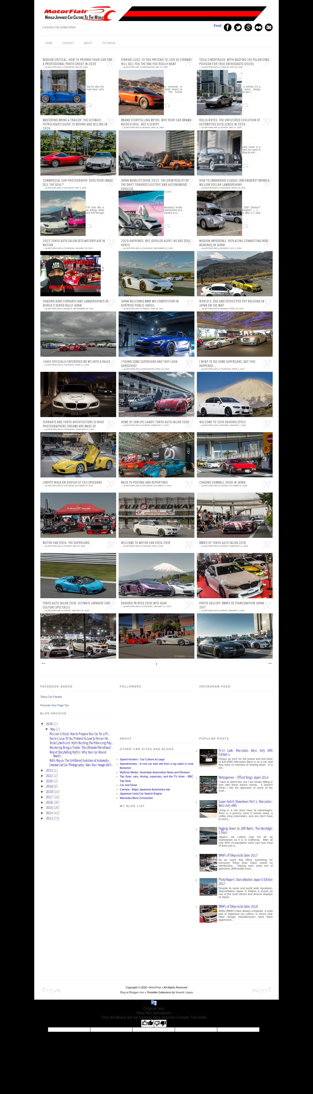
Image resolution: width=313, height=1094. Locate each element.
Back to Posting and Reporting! (144, 482)
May (52, 729)
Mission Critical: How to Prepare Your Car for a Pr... (80, 734)
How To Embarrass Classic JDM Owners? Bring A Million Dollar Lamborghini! (234, 182)
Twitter (238, 27)
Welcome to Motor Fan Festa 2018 (145, 543)
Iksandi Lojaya (184, 992)
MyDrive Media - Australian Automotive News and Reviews (155, 772)
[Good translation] (147, 1023)
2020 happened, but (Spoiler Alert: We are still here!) (156, 243)
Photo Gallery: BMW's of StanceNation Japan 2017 (231, 605)
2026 (49, 724)
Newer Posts (43, 663)
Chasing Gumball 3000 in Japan (222, 482)
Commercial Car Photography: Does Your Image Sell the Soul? (78, 182)
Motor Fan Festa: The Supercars (66, 543)
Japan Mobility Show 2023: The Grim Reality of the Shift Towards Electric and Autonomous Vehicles (155, 184)
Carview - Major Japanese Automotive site (145, 789)
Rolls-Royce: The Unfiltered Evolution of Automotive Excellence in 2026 (229, 122)
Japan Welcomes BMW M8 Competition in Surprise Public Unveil (150, 303)
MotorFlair (155, 987)
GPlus (248, 27)
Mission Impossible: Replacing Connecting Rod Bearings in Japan (233, 243)
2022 (49, 776)
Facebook (228, 27)
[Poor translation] (160, 1023)
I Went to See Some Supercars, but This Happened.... (227, 364)
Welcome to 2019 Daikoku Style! (222, 422)
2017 (49, 797)
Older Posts (269, 663)
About (88, 43)
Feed (217, 25)
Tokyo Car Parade (51, 696)
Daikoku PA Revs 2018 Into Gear (144, 603)
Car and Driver (128, 785)
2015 (49, 807)
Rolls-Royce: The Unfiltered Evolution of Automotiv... (80, 760)
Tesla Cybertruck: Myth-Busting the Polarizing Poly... (81, 743)
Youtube (258, 27)
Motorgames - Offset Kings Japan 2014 (243, 777)
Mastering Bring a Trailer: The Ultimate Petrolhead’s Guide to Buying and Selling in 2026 (75, 124)
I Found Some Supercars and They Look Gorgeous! (149, 364)
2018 (49, 792)
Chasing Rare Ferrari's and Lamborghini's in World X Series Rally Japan (75, 303)
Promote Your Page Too (54, 705)
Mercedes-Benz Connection (136, 797)
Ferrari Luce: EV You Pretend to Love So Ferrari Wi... (80, 738)
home (49, 43)
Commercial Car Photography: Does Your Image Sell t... (81, 765)
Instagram (269, 27)
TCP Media (108, 43)
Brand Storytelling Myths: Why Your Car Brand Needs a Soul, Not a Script (156, 122)
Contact (68, 43)
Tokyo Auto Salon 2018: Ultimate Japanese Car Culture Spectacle (76, 605)
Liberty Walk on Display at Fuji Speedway (72, 482)
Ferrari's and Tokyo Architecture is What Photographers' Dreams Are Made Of (73, 424)
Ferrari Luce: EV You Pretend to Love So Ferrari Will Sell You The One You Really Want (156, 62)
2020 (49, 781)
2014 (49, 813)
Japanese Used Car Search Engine (141, 793)
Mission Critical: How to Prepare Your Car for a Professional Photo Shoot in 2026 (77, 62)
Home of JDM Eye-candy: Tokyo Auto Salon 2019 (155, 422)
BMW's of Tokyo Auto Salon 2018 (222, 543)
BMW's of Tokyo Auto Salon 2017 (238, 855)
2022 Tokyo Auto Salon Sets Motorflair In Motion (74, 243)
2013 (49, 818)
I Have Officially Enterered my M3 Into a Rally (76, 362)
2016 (49, 802)
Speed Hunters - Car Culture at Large (142, 759)
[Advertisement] (77, 894)
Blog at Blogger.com (132, 992)
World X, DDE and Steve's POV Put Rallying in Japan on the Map (231, 303)
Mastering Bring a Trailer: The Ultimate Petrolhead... (81, 748)
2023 (49, 770)
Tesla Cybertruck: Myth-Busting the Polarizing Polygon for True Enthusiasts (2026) (234, 62)
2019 (49, 786)
